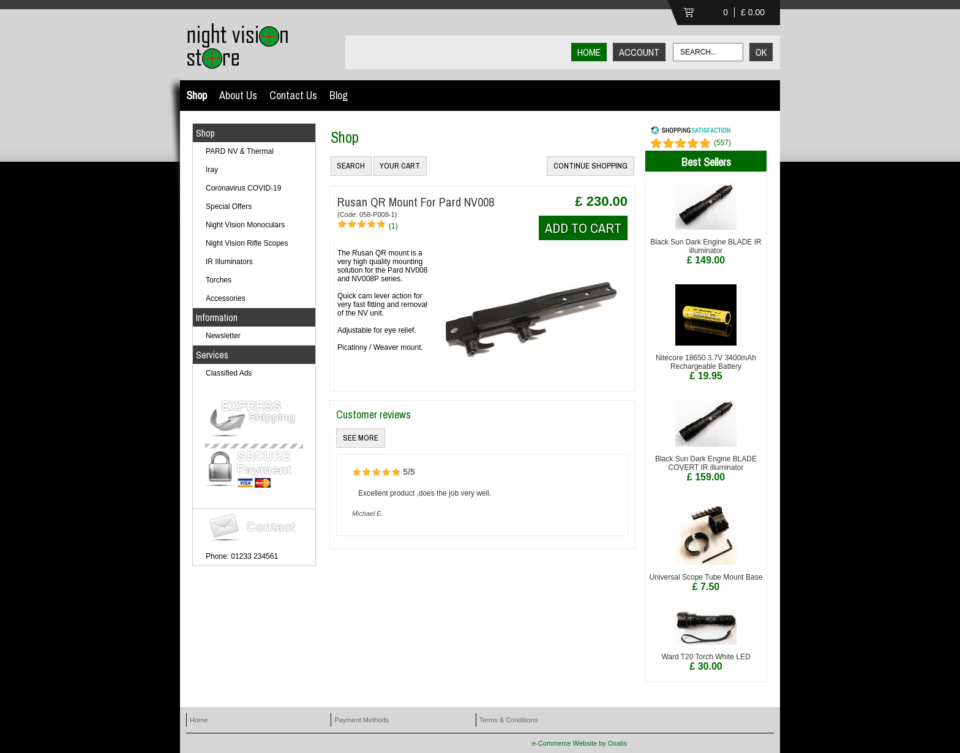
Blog (338, 95)
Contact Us (293, 95)
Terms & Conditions (508, 720)
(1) (393, 226)
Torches (218, 280)
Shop (196, 95)
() (722, 142)
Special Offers (229, 206)
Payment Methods (361, 720)
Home (199, 720)
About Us (238, 95)
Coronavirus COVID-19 (243, 188)
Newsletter (223, 335)
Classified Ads (229, 373)
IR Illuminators (229, 261)
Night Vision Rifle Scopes (247, 243)
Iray (212, 169)
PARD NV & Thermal (240, 151)
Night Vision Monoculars (245, 225)
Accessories (226, 298)
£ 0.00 (753, 12)
